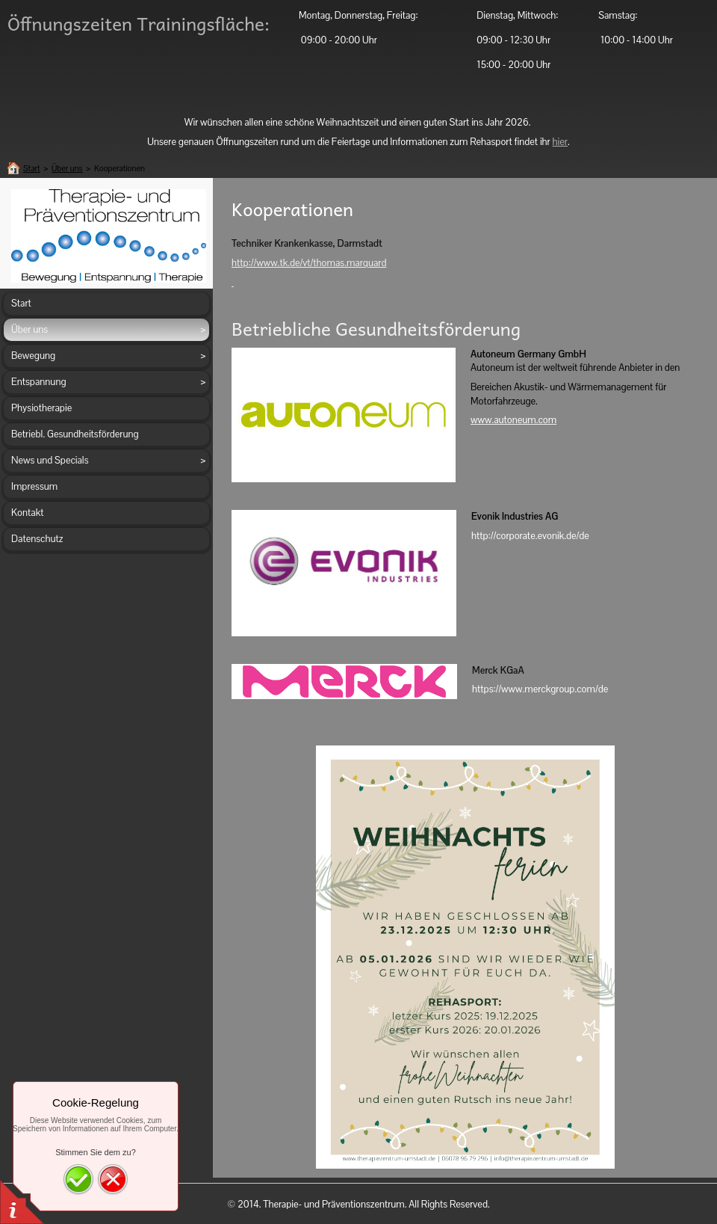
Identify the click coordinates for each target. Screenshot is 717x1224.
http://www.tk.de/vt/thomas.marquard (309, 262)
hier (560, 141)
